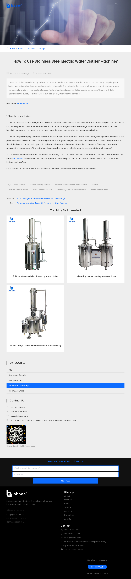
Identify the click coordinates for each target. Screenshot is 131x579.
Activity (67, 519)
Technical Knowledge (36, 48)
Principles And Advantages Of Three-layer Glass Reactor (42, 203)
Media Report (15, 380)
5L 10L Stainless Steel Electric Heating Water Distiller (35, 276)
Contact (68, 511)
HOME (12, 48)
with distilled (18, 158)
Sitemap (24, 518)
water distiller (23, 103)
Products (68, 499)
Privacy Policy (13, 518)
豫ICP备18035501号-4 (16, 522)
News (20, 48)
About (67, 496)
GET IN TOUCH (97, 567)
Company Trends (17, 375)
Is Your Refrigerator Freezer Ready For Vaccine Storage (41, 198)
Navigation (69, 515)
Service (67, 507)
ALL (10, 369)
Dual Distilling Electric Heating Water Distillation (95, 276)
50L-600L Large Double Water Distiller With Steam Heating (35, 345)
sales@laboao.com (19, 416)
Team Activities (16, 390)
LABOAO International (73, 549)
